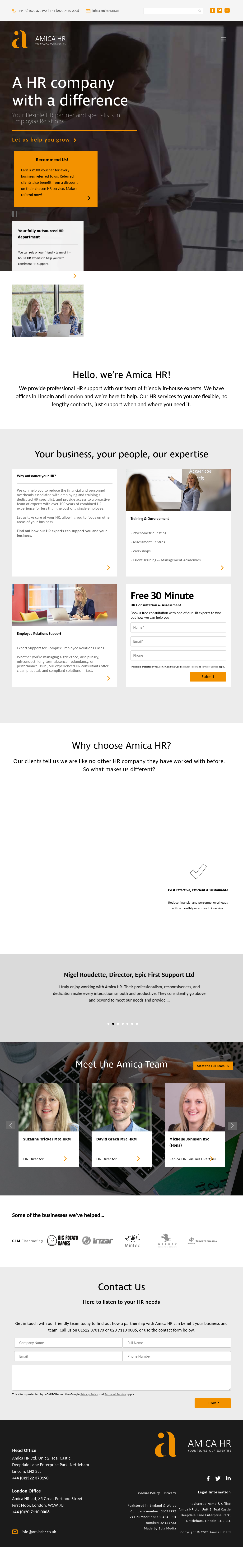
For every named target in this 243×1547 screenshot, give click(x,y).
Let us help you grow (44, 139)
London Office (26, 1491)
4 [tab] (122, 1024)
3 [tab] (118, 1024)
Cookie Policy (149, 1493)
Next (232, 1125)
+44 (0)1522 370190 (30, 1478)
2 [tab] (113, 1024)
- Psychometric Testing (148, 533)
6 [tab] (132, 1024)
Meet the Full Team (213, 1066)
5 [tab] (127, 1024)
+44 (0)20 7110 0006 (65, 11)
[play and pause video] (14, 214)
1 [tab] (108, 1024)
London (74, 396)
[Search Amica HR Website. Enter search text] (173, 11)
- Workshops (140, 551)
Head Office (24, 1450)
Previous (10, 1125)
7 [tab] (137, 1024)
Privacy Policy (190, 666)
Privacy (170, 1493)
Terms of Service (210, 666)
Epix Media (167, 1528)
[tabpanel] (122, 990)
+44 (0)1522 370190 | (31, 11)
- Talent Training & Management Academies (166, 560)
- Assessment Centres (148, 542)
